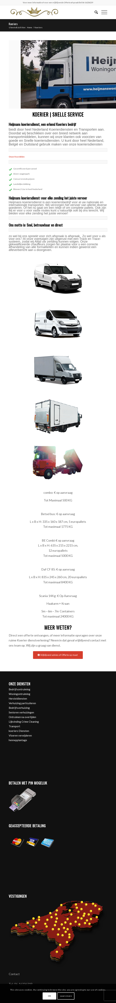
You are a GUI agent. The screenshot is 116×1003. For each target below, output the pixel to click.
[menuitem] (94, 12)
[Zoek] (94, 12)
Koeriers (13, 24)
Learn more (66, 996)
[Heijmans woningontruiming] (48, 12)
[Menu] (102, 12)
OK (49, 996)
